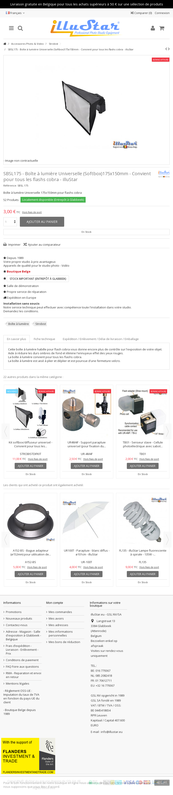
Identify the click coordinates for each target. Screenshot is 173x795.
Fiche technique (44, 339)
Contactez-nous (16, 625)
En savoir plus (16, 339)
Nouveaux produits (19, 618)
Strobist (40, 324)
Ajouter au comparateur (44, 244)
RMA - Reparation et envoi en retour (23, 675)
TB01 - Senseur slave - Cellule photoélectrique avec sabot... (143, 444)
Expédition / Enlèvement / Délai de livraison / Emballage (101, 339)
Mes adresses (58, 625)
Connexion (162, 13)
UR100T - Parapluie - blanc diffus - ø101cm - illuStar (86, 552)
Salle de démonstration (23, 286)
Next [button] (167, 431)
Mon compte (54, 603)
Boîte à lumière (18, 324)
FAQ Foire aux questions (22, 667)
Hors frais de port (32, 212)
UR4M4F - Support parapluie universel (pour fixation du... (87, 444)
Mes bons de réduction (64, 642)
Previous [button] (6, 431)
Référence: (10, 185)
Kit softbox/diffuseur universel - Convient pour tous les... (30, 444)
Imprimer (14, 244)
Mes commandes (60, 612)
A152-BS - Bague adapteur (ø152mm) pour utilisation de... (30, 552)
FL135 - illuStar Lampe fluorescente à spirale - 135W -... (142, 552)
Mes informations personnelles (61, 633)
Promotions (14, 612)
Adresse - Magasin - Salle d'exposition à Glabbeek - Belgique (23, 635)
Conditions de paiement (22, 660)
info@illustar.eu (112, 732)
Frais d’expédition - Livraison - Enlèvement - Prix (22, 649)
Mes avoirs (56, 618)
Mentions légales (17, 683)
